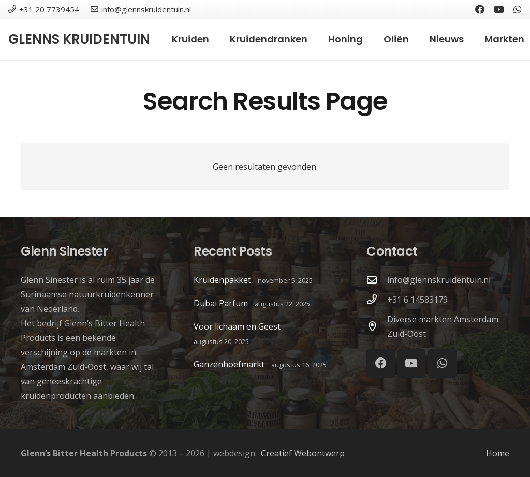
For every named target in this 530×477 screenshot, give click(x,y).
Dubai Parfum (221, 303)
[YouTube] (499, 9)
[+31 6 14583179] (376, 299)
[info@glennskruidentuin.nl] (376, 280)
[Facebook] (479, 9)
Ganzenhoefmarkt (229, 364)
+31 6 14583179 (417, 299)
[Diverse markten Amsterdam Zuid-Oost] (376, 326)
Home (497, 453)
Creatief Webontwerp (303, 453)
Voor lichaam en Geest (237, 326)
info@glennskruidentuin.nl (439, 280)
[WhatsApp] (517, 9)
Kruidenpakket (222, 280)
